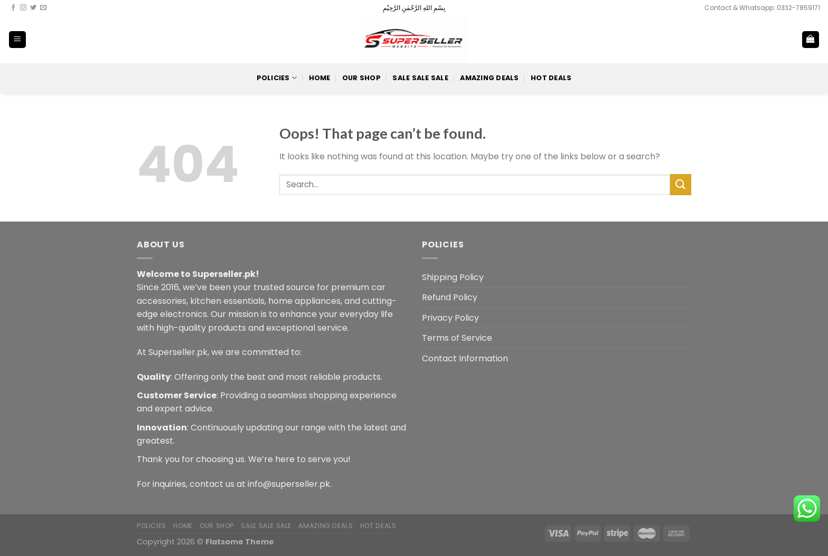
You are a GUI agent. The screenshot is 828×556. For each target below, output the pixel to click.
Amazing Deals (489, 77)
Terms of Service (457, 338)
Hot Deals (551, 77)
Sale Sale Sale (420, 77)
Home (320, 77)
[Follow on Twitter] (33, 8)
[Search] (776, 39)
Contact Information (465, 358)
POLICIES (277, 78)
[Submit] (680, 184)
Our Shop (361, 77)
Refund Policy (449, 297)
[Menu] (17, 40)
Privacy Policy (450, 318)
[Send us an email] (43, 8)
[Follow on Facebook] (13, 8)
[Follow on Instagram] (23, 8)
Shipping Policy (453, 277)
